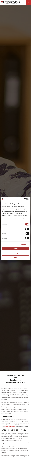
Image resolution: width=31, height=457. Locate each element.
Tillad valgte (15, 253)
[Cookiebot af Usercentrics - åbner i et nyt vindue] (22, 199)
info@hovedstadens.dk (9, 427)
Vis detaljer (23, 244)
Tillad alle (15, 248)
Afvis (15, 257)
